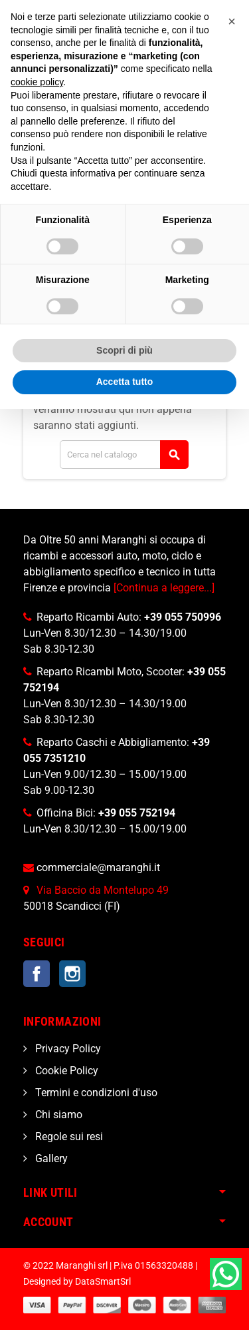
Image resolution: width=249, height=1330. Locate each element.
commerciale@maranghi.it (98, 867)
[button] (231, 21)
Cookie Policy (65, 1070)
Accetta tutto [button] (124, 381)
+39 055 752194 (136, 813)
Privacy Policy (67, 1048)
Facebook (36, 973)
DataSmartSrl (103, 1281)
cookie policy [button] (37, 82)
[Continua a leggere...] (164, 587)
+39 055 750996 (182, 617)
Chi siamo (57, 1114)
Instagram (72, 973)
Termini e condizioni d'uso (95, 1092)
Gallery (50, 1158)
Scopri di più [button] (124, 350)
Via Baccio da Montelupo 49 (103, 890)
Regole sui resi (68, 1136)
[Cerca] (124, 454)
